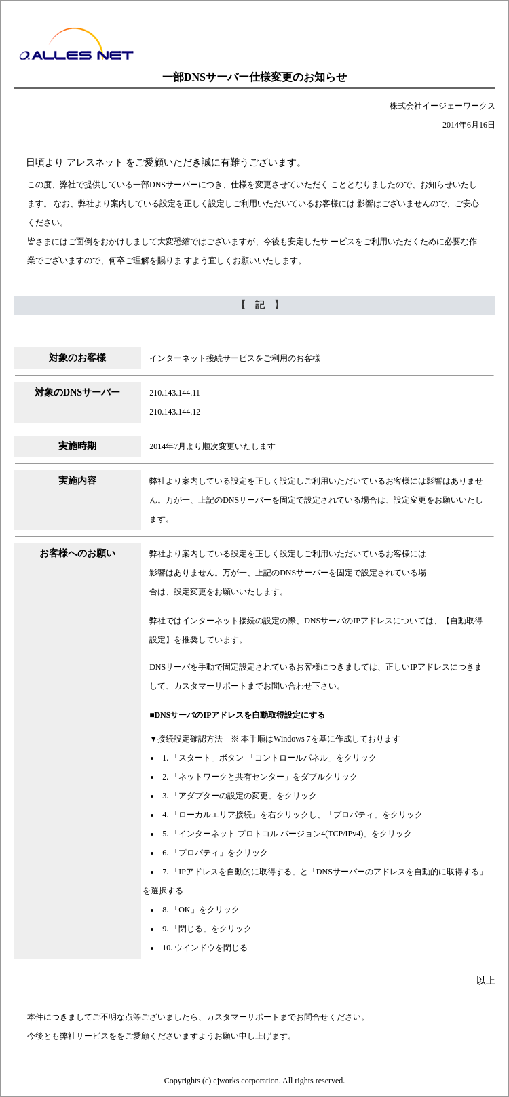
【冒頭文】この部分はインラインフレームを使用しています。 (254, 163)
